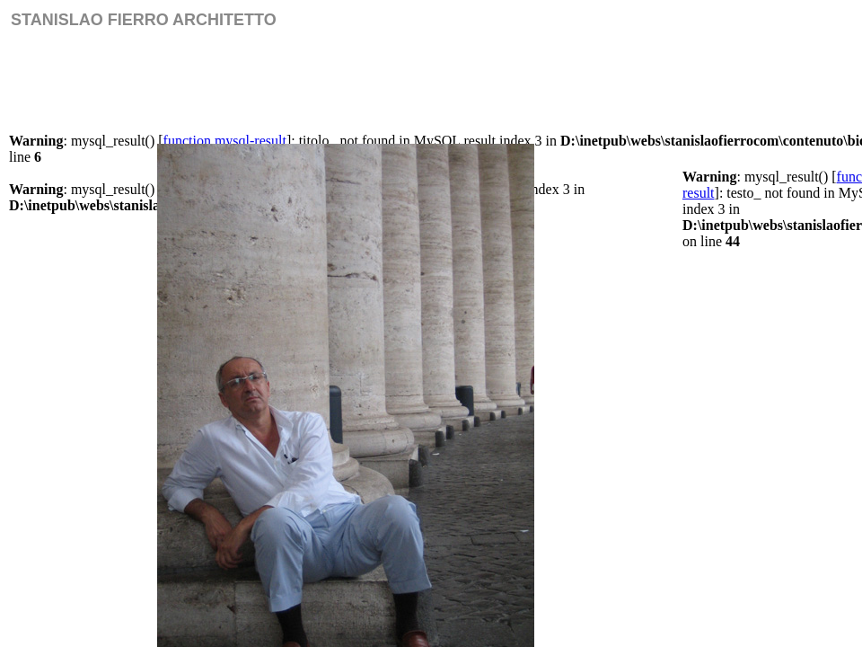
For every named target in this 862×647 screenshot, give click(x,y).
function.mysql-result (224, 140)
